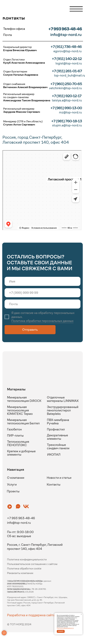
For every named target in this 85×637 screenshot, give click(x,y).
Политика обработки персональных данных (42, 321)
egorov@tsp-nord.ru (67, 51)
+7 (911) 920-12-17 (66, 96)
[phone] (43, 292)
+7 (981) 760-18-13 (66, 121)
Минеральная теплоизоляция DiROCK (24, 399)
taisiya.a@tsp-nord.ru (67, 100)
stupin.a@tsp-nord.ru (67, 125)
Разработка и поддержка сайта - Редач (37, 615)
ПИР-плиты (15, 435)
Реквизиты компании (20, 573)
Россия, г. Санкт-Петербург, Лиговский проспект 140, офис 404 (35, 547)
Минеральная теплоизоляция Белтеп (23, 421)
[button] (9, 506)
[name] (43, 281)
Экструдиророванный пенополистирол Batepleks (62, 410)
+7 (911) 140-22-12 (67, 58)
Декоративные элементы (57, 437)
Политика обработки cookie (24, 568)
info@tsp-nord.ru (19, 523)
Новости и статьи (59, 478)
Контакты (53, 484)
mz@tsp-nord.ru (70, 112)
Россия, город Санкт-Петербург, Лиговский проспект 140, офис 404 (35, 140)
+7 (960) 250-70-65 (66, 84)
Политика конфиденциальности (65, 628)
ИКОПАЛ (53, 454)
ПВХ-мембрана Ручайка (58, 421)
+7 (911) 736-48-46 (66, 46)
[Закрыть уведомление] (81, 614)
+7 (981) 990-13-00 (66, 108)
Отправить (30, 330)
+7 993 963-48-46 (65, 28)
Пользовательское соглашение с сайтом (32, 564)
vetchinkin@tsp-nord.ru (65, 88)
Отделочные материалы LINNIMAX (63, 399)
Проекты (13, 491)
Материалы (16, 389)
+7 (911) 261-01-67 (67, 71)
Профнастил (56, 429)
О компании (15, 478)
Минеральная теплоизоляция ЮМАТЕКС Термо (20, 410)
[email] (43, 304)
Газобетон (14, 429)
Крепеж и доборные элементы (21, 453)
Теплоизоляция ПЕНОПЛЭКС (18, 443)
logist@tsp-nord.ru (69, 63)
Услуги (12, 484)
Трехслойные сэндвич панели (58, 446)
